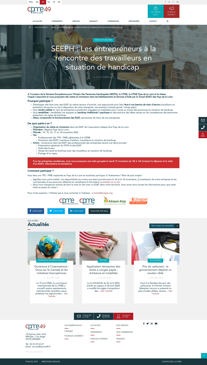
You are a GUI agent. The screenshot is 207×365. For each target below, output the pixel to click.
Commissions (113, 21)
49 (43, 2)
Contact (153, 21)
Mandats (94, 21)
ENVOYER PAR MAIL (99, 211)
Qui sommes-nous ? (73, 325)
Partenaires (134, 21)
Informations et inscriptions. (58, 164)
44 (37, 2)
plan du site (32, 362)
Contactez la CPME (171, 362)
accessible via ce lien (110, 182)
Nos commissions (124, 332)
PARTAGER (36, 211)
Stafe (41, 352)
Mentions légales (51, 362)
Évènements (57, 21)
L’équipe (69, 331)
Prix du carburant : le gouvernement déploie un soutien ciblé (155, 270)
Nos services (122, 325)
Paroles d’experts (99, 339)
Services (76, 21)
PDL (31, 2)
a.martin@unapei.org (102, 193)
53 (49, 2)
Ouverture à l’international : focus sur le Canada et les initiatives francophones (51, 270)
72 (54, 2)
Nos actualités (41, 27)
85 (59, 2)
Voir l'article (106, 291)
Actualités (37, 21)
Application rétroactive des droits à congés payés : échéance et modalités (103, 270)
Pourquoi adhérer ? (74, 336)
